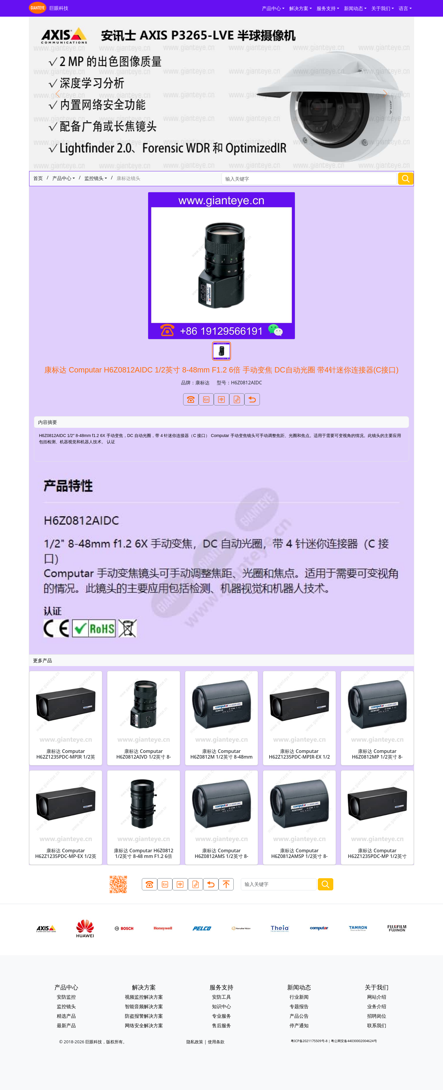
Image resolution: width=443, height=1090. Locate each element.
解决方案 (298, 8)
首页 (38, 178)
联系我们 (376, 1025)
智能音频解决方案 (144, 1006)
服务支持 (326, 8)
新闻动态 (353, 8)
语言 (403, 8)
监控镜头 (93, 178)
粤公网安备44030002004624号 (354, 1041)
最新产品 (66, 1025)
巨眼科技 (48, 8)
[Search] (309, 179)
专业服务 (221, 1016)
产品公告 (299, 1016)
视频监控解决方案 (144, 997)
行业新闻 (299, 997)
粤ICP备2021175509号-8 (309, 1041)
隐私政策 (194, 1041)
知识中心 (221, 1006)
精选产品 (66, 1016)
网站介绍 (376, 997)
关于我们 (380, 8)
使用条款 (216, 1041)
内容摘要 (47, 422)
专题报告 (299, 1006)
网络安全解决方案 (144, 1025)
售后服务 (221, 1025)
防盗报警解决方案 (144, 1016)
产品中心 (271, 8)
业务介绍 (376, 1006)
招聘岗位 (376, 1016)
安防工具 (221, 997)
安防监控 (66, 997)
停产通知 (299, 1025)
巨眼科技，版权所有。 (106, 1041)
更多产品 (42, 660)
